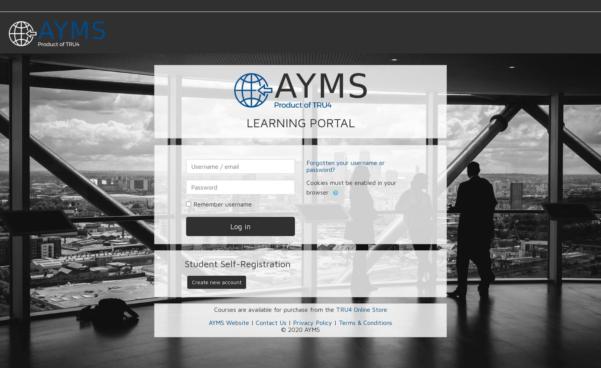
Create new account (216, 282)
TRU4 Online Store (361, 309)
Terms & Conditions (365, 322)
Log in (240, 226)
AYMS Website (229, 322)
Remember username (222, 204)
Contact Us (271, 322)
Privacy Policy (312, 322)
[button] (336, 193)
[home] (57, 35)
